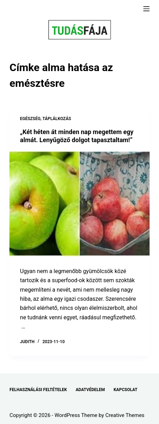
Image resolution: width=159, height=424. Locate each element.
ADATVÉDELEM (90, 389)
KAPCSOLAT (125, 389)
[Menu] (146, 9)
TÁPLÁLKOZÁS (56, 118)
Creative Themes (124, 415)
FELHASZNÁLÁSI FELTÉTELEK (38, 389)
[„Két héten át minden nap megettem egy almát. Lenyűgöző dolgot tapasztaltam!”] (79, 203)
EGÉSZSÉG (30, 118)
